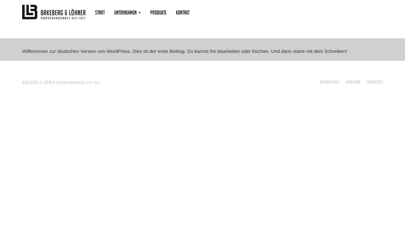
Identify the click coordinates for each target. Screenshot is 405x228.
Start (100, 12)
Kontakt (183, 12)
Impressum (353, 82)
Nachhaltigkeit (330, 82)
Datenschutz (375, 82)
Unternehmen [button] (127, 12)
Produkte (158, 12)
